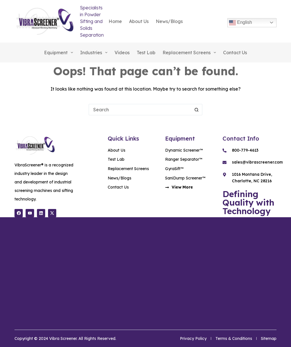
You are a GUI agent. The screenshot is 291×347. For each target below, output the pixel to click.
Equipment (59, 52)
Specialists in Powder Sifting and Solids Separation (92, 21)
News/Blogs (169, 21)
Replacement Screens (190, 52)
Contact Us (235, 52)
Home (115, 21)
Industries (95, 52)
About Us (139, 21)
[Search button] (196, 109)
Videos (122, 52)
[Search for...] (140, 109)
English (240, 22)
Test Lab (146, 52)
